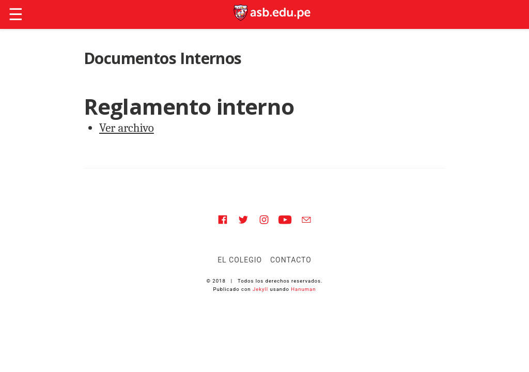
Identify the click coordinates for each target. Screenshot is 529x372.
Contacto (291, 260)
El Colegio (239, 260)
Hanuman (303, 289)
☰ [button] (15, 14)
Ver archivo (126, 128)
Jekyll (260, 289)
